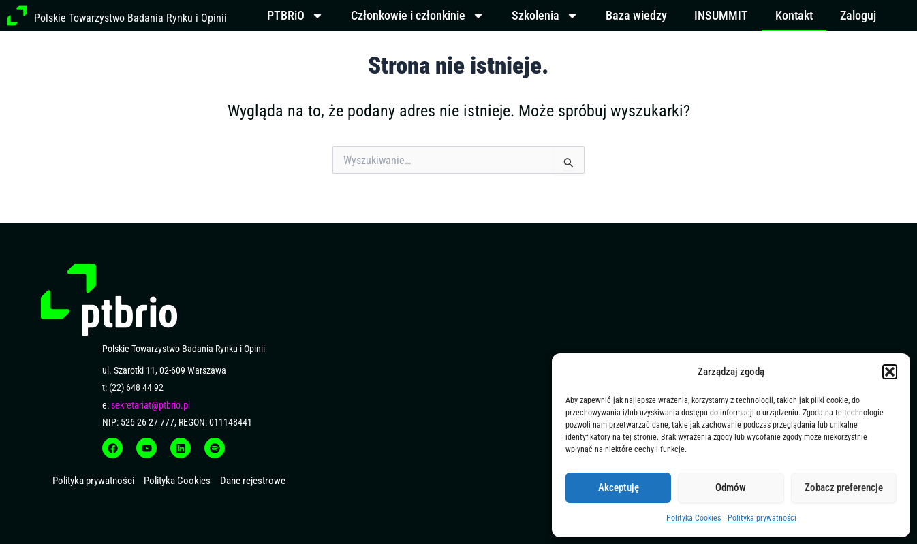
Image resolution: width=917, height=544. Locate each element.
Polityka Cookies (693, 518)
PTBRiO (295, 16)
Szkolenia (545, 16)
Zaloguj (858, 15)
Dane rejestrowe (252, 481)
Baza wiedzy (636, 15)
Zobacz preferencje (844, 487)
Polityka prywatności (762, 518)
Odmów (730, 487)
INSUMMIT (721, 15)
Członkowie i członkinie (417, 16)
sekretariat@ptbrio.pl (150, 405)
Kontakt (794, 15)
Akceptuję (618, 487)
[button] (890, 372)
